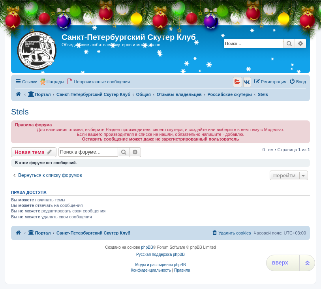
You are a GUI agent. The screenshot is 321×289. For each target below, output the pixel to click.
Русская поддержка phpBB (160, 254)
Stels (19, 111)
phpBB (147, 247)
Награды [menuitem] (55, 81)
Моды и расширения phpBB (160, 265)
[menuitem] (98, 81)
